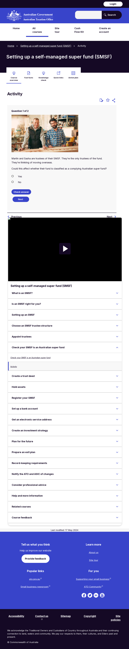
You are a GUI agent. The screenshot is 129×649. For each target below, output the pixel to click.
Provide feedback (35, 557)
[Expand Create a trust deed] (117, 374)
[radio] (61, 174)
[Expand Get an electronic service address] (117, 418)
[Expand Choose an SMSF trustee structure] (117, 324)
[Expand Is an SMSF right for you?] (117, 302)
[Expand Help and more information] (117, 494)
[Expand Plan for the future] (117, 439)
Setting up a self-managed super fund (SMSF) (45, 45)
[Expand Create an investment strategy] (117, 429)
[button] (114, 99)
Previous (16, 215)
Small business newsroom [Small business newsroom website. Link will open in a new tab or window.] (34, 586)
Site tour (93, 559)
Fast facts (29, 75)
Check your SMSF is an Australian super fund (30, 356)
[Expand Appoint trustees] (117, 335)
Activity (13, 365)
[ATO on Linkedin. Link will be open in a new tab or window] (96, 594)
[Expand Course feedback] (117, 516)
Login (113, 4)
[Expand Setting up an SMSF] (117, 313)
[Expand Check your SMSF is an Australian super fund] (117, 346)
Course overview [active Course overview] (13, 76)
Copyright (90, 615)
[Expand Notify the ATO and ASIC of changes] (117, 472)
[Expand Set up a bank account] (117, 407)
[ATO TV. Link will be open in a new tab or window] (102, 594)
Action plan (73, 75)
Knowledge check (43, 76)
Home (10, 45)
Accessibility (17, 615)
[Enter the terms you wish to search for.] (88, 15)
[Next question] (21, 197)
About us (94, 551)
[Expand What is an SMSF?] (117, 291)
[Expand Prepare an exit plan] (117, 450)
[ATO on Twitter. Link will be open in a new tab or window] (90, 594)
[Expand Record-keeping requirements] (117, 461)
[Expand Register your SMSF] (117, 396)
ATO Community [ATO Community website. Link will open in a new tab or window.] (93, 586)
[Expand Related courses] (117, 505)
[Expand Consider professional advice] (117, 483)
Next (109, 215)
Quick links (58, 75)
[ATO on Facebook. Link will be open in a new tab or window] (84, 594)
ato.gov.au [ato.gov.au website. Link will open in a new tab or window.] (34, 578)
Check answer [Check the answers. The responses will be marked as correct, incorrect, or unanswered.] (21, 190)
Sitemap (66, 615)
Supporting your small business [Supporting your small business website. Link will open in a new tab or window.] (92, 578)
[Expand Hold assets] (117, 385)
